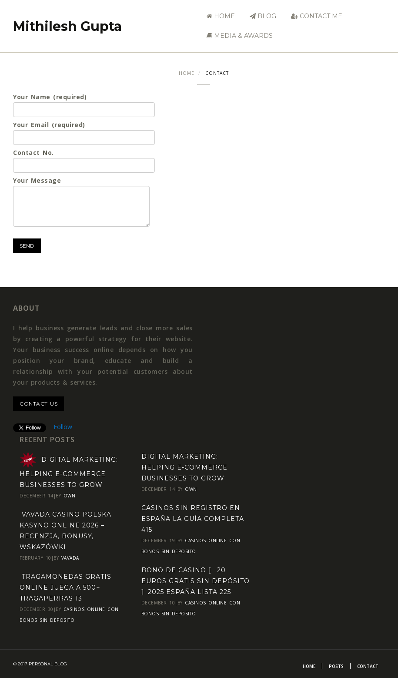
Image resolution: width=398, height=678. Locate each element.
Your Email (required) (84, 133)
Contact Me (316, 16)
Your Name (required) (84, 105)
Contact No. (84, 160)
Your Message (81, 201)
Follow (63, 427)
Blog (263, 16)
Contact (367, 666)
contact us (38, 403)
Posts (336, 666)
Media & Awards (240, 36)
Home (221, 16)
